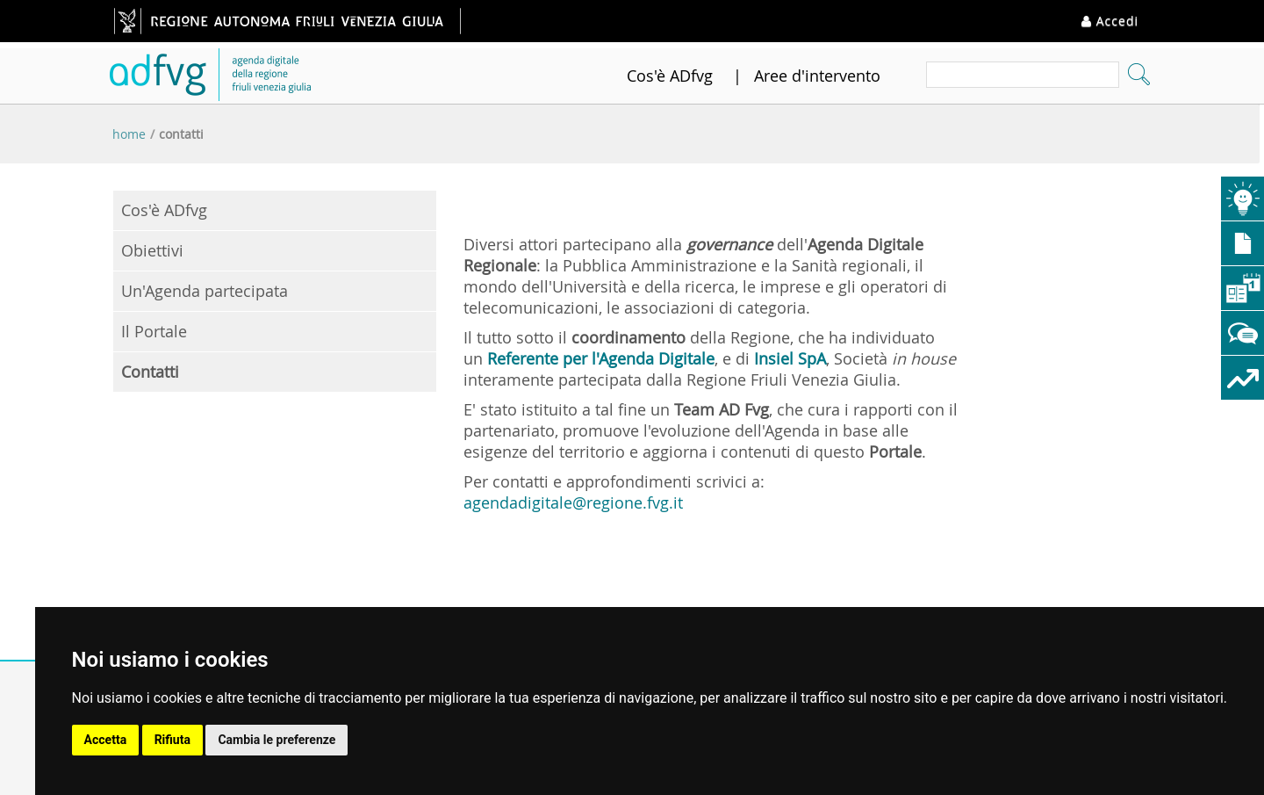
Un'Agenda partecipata (204, 290)
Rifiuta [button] (172, 740)
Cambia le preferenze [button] (276, 740)
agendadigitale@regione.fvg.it (573, 502)
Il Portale (154, 331)
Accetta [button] (105, 740)
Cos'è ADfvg (670, 75)
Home (129, 134)
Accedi (1109, 20)
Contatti (181, 134)
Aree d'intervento (817, 75)
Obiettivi (152, 250)
